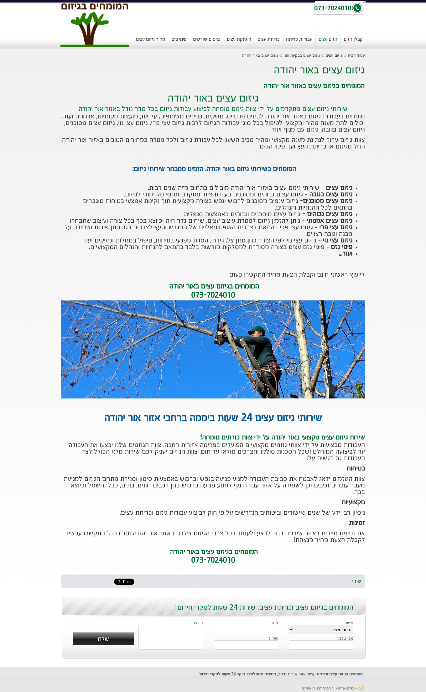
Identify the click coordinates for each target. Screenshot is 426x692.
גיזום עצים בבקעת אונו (301, 55)
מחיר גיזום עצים (150, 39)
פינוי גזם (179, 39)
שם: (275, 623)
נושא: (349, 623)
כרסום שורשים (207, 39)
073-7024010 (213, 560)
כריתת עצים (268, 39)
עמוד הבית (356, 55)
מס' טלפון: (344, 638)
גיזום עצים (328, 39)
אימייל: (273, 638)
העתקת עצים (239, 39)
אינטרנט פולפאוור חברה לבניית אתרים (333, 688)
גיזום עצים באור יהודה (260, 55)
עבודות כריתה (299, 39)
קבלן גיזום (353, 39)
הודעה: (197, 623)
